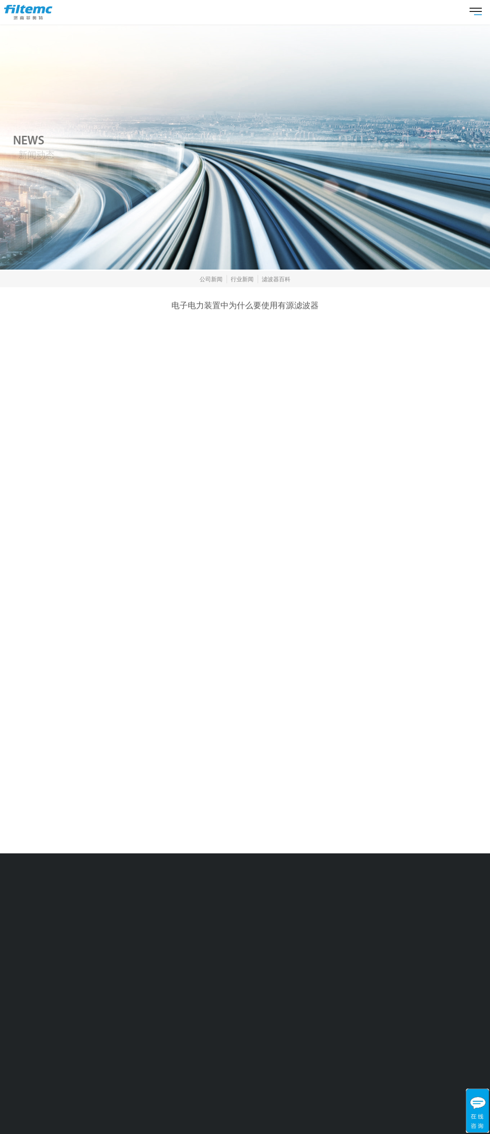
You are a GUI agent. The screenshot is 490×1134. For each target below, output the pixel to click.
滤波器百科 (276, 280)
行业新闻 (242, 280)
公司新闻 (211, 280)
